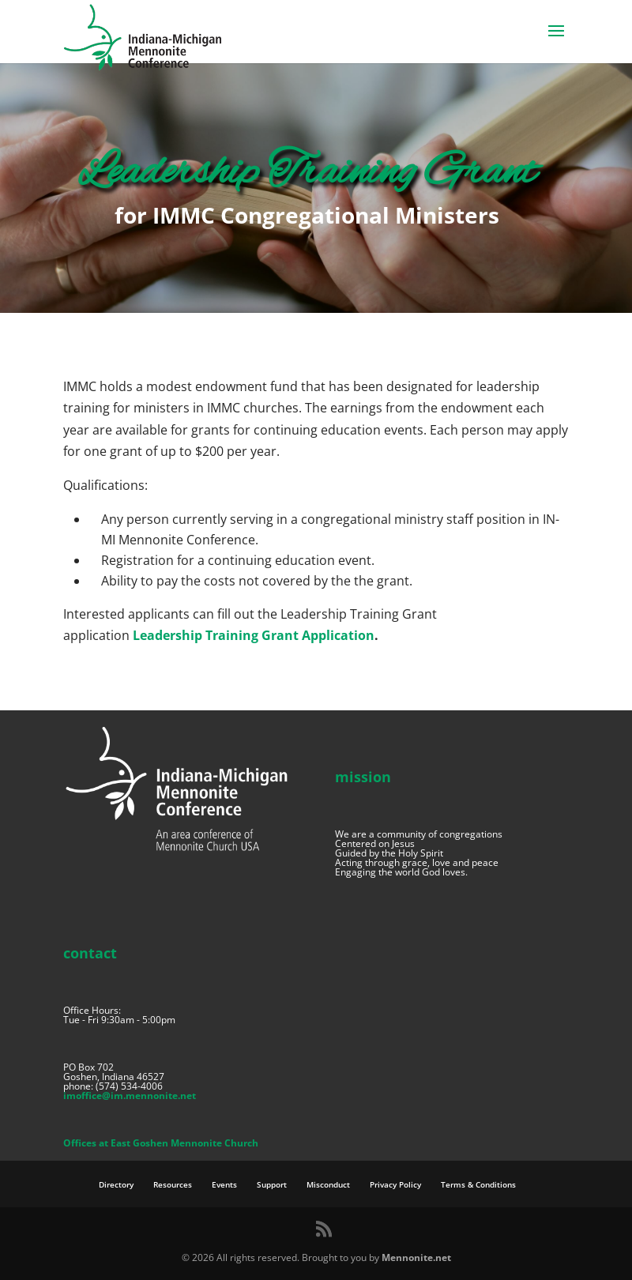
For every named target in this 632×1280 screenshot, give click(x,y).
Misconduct (328, 1184)
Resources (172, 1184)
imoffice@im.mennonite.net (129, 1095)
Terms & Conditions (478, 1184)
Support (272, 1184)
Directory (116, 1184)
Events (224, 1184)
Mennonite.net (416, 1257)
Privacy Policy (395, 1184)
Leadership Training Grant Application (253, 635)
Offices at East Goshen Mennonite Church (160, 1143)
